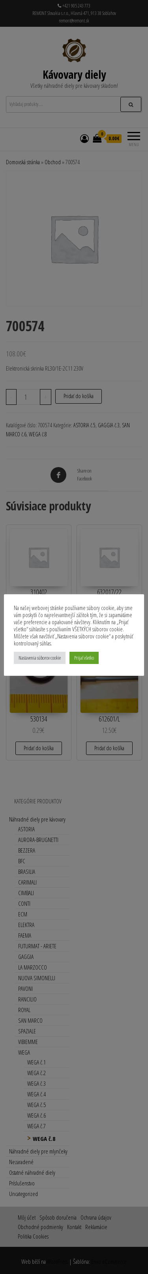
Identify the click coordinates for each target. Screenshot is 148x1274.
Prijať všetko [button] (84, 657)
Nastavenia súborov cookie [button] (40, 657)
